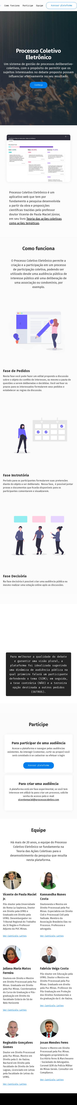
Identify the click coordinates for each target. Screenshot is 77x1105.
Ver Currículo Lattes (15, 936)
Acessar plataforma (61, 5)
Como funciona (12, 5)
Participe (28, 5)
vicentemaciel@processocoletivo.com (38, 799)
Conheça (38, 85)
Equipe (39, 5)
